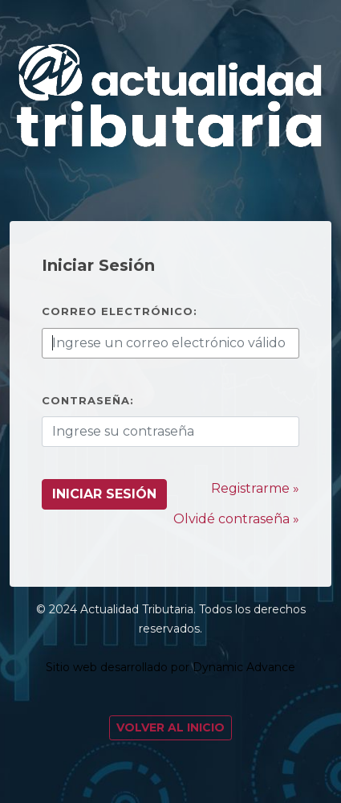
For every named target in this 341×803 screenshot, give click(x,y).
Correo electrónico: (119, 311)
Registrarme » (255, 488)
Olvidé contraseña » (236, 518)
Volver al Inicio (170, 727)
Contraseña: (88, 400)
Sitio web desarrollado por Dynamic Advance (170, 667)
